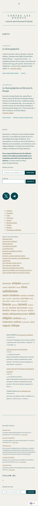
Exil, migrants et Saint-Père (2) (12, 263)
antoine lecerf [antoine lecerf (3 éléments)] (25, 283)
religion (31, 117)
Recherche (5, 178)
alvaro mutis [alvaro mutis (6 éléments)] (6, 283)
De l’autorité (23, 349)
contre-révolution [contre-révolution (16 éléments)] (10, 295)
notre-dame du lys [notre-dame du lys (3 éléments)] (22, 310)
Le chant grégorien (10, 48)
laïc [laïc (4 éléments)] (3, 308)
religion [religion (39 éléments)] (7, 318)
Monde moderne (10, 73)
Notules (8, 225)
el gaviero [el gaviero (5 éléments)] (31, 295)
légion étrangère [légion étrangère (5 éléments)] (22, 308)
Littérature (9, 218)
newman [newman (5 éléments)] (13, 310)
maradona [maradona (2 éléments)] (30, 308)
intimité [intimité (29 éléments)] (22, 304)
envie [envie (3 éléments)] (3, 298)
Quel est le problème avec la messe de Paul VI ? (17, 270)
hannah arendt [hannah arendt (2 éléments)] (24, 301)
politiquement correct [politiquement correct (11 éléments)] (18, 313)
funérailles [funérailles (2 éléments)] (13, 301)
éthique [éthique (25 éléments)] (15, 325)
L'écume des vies (11, 349)
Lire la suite (24, 434)
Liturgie (4, 73)
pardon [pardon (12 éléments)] (5, 313)
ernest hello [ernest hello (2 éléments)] (8, 298)
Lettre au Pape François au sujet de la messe (16, 272)
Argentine (9, 213)
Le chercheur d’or (7, 248)
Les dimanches (7, 253)
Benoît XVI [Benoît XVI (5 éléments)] (12, 287)
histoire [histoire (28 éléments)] (6, 304)
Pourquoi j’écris (7, 239)
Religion (17, 73)
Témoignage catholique (13, 230)
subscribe (30, 172)
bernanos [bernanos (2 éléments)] (18, 287)
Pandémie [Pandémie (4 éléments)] (31, 310)
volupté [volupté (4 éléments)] (32, 322)
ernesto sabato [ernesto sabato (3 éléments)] (16, 298)
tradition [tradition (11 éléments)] (17, 321)
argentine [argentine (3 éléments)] (5, 287)
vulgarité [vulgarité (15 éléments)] (6, 325)
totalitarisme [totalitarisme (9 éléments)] (7, 321)
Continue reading (15, 68)
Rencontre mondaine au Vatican (12, 251)
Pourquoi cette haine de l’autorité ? (13, 268)
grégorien (23, 73)
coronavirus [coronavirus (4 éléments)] (23, 295)
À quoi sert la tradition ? (9, 241)
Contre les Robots (19, 16)
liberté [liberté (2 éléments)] (6, 308)
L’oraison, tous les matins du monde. (13, 256)
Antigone (9, 211)
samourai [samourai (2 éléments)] (24, 318)
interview (26, 117)
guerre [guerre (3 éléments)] (18, 301)
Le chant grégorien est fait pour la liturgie (17, 89)
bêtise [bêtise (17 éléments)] (24, 286)
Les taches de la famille (9, 246)
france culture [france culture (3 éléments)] (6, 301)
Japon (8, 215)
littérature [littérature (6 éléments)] (12, 307)
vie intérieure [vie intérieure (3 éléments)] (25, 322)
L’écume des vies (7, 244)
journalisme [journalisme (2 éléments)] (30, 305)
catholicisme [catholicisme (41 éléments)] (10, 291)
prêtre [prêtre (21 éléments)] (32, 313)
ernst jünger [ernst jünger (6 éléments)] (25, 298)
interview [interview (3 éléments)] (14, 305)
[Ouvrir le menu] (19, 3)
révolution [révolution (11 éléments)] (17, 318)
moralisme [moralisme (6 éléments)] (6, 310)
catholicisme (16, 117)
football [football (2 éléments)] (31, 298)
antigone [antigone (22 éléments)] (16, 283)
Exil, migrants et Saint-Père (11, 265)
